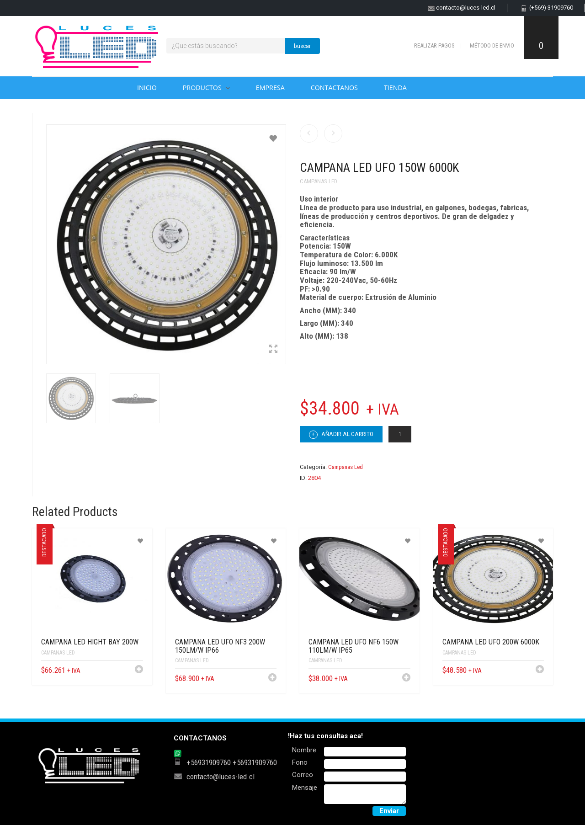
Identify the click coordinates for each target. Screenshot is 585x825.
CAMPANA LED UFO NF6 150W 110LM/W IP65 (353, 646)
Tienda (395, 87)
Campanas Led (318, 181)
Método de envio (492, 45)
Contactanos (334, 87)
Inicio (147, 87)
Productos (202, 87)
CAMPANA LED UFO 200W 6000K (490, 642)
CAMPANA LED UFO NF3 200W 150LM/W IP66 (220, 646)
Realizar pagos (434, 45)
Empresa (270, 87)
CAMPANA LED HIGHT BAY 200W (89, 642)
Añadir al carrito (341, 435)
